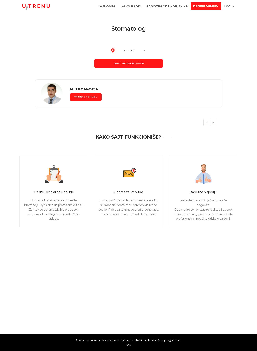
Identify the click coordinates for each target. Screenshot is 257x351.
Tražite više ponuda (128, 63)
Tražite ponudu (86, 97)
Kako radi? (131, 6)
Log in (229, 6)
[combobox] (131, 51)
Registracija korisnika (167, 6)
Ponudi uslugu (205, 6)
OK (128, 344)
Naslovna (107, 6)
